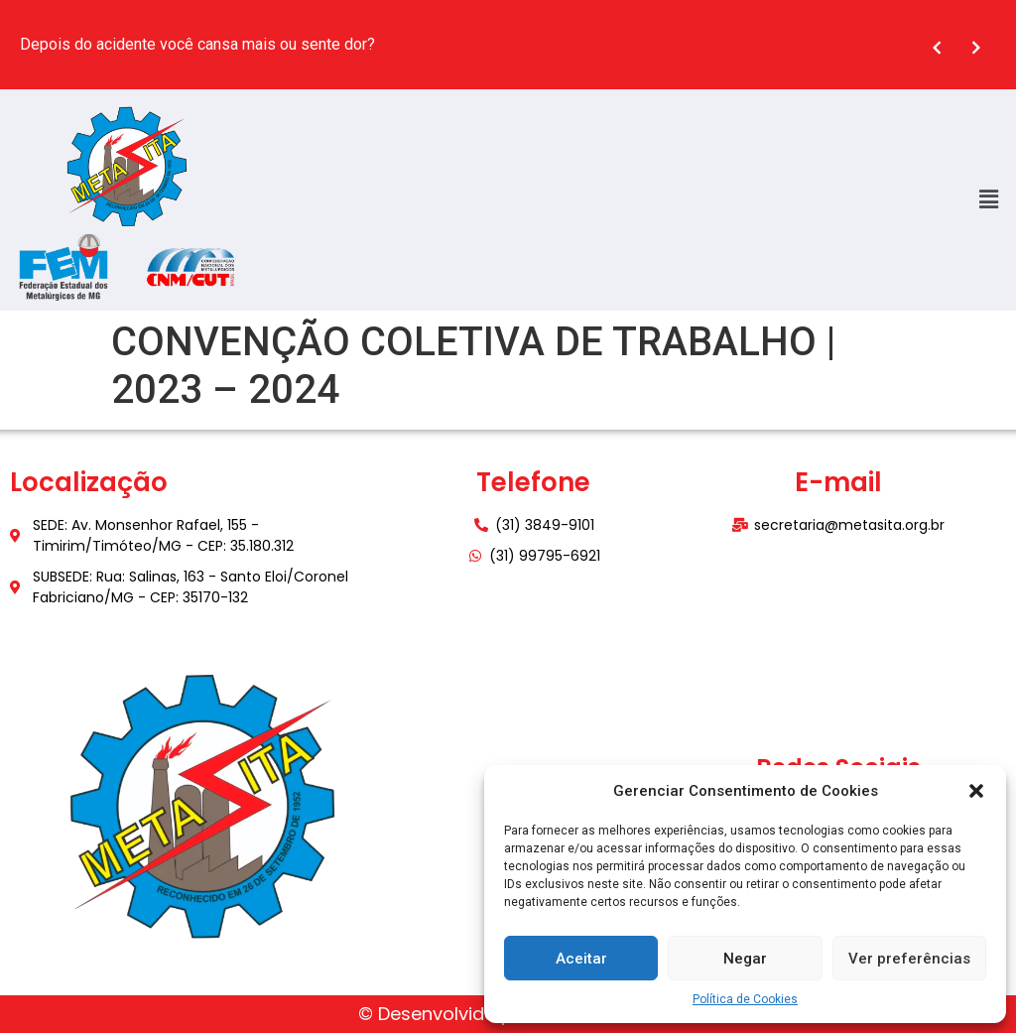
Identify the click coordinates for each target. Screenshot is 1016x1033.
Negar (745, 959)
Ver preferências (909, 959)
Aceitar (581, 959)
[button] (976, 791)
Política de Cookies (745, 999)
